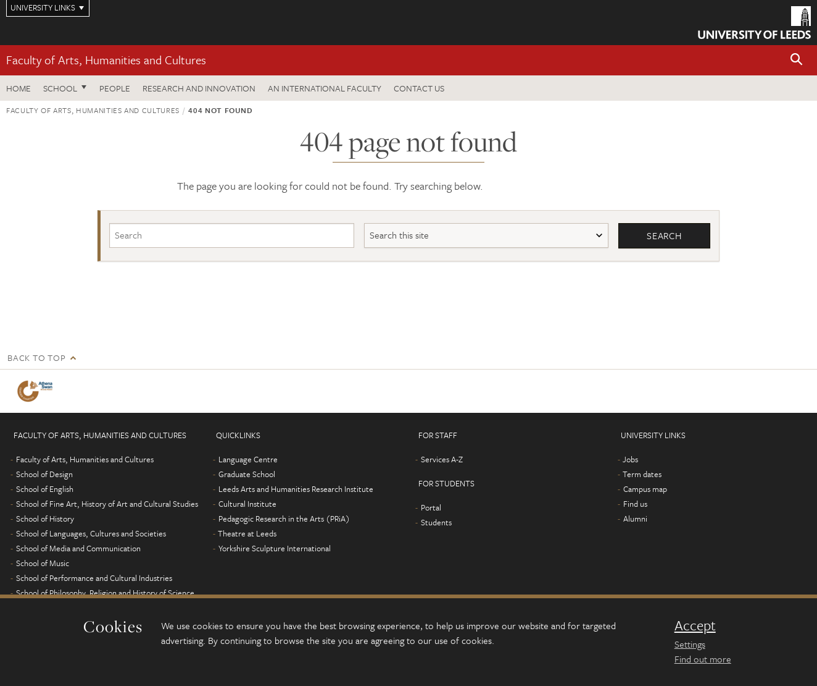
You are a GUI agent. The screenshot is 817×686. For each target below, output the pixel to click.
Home (18, 88)
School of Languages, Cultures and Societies (91, 533)
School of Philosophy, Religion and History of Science (105, 592)
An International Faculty (324, 88)
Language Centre (248, 459)
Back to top (36, 357)
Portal (431, 507)
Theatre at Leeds (247, 533)
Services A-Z (442, 459)
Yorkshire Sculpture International (274, 548)
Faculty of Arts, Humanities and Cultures (106, 59)
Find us (635, 504)
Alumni (635, 518)
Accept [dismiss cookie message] (695, 625)
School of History (45, 518)
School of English (44, 489)
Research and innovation (199, 88)
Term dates (642, 474)
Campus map (645, 489)
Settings (689, 644)
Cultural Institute (247, 504)
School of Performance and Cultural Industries (94, 578)
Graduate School (246, 474)
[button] (796, 60)
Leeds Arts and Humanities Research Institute (295, 489)
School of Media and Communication (78, 548)
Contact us (419, 88)
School (60, 88)
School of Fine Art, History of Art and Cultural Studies (107, 504)
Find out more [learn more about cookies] (702, 659)
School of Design (44, 474)
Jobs (630, 459)
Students (436, 522)
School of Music (42, 563)
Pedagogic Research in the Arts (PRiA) (284, 518)
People (114, 88)
